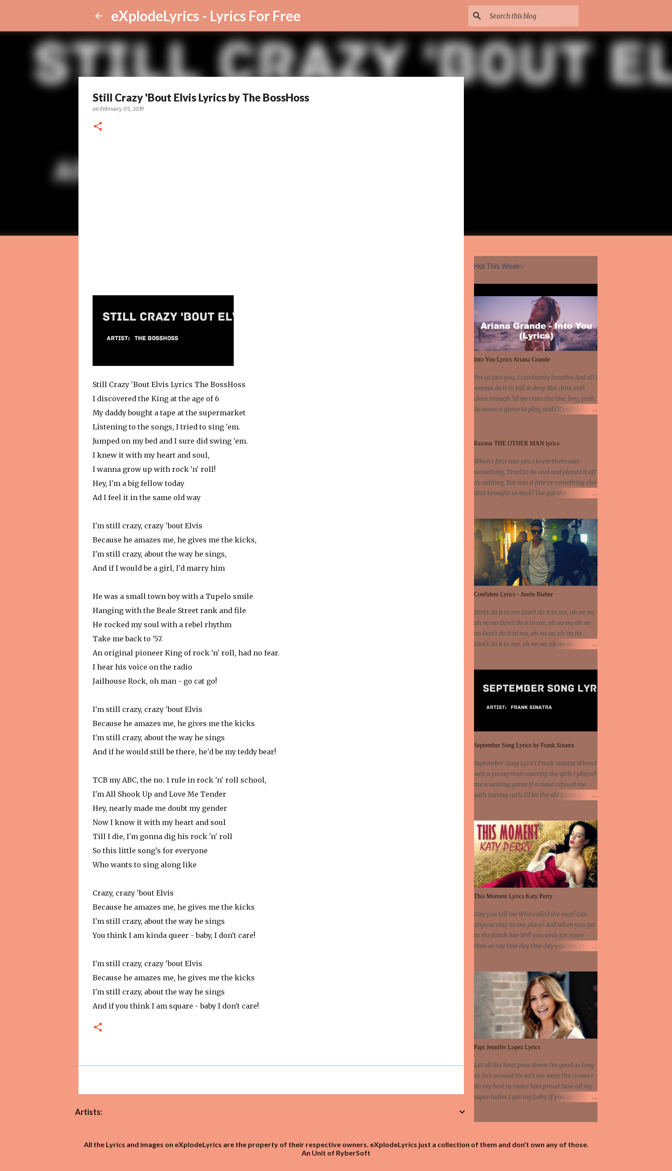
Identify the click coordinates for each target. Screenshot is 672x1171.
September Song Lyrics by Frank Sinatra (524, 745)
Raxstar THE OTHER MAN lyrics (517, 443)
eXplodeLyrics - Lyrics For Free (206, 15)
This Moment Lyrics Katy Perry (513, 896)
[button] (98, 127)
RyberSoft (353, 1152)
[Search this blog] (532, 15)
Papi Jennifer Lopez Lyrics (507, 1047)
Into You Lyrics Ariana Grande (512, 359)
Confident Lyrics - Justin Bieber (513, 594)
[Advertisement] (271, 212)
